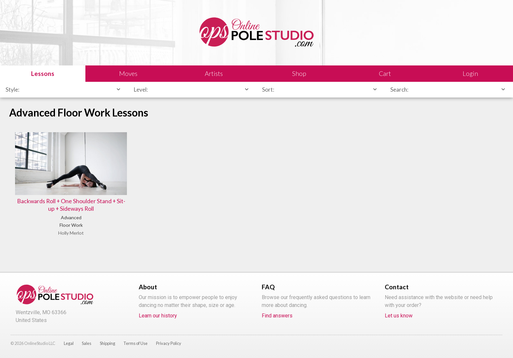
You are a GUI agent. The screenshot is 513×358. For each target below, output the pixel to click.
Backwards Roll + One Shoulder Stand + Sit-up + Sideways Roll (71, 205)
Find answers (277, 316)
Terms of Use (135, 343)
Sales (86, 343)
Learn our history (158, 316)
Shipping (107, 343)
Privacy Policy (168, 343)
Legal (69, 343)
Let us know (399, 316)
